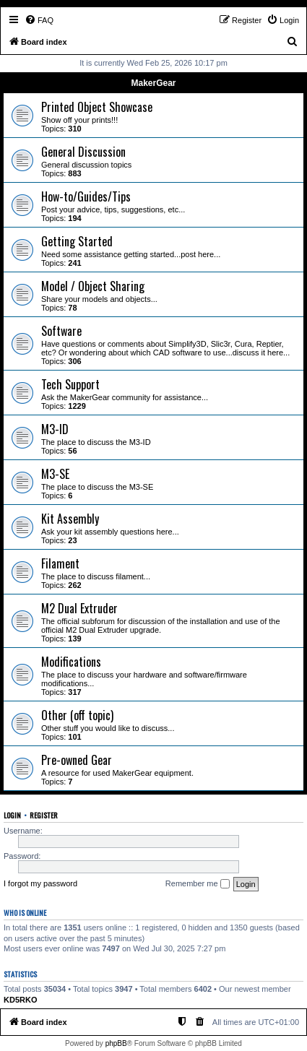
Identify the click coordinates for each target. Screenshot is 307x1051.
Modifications (71, 661)
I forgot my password (40, 883)
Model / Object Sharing (92, 286)
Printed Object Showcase (96, 107)
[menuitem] (39, 20)
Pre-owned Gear (76, 760)
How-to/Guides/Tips (86, 196)
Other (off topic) (77, 715)
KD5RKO (20, 999)
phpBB (116, 1043)
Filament (60, 563)
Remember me (197, 884)
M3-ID (55, 429)
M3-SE (55, 474)
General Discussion (83, 151)
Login (12, 815)
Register (44, 815)
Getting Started (77, 241)
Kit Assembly (70, 518)
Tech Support (70, 384)
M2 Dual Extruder (79, 608)
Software (61, 330)
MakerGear (153, 83)
